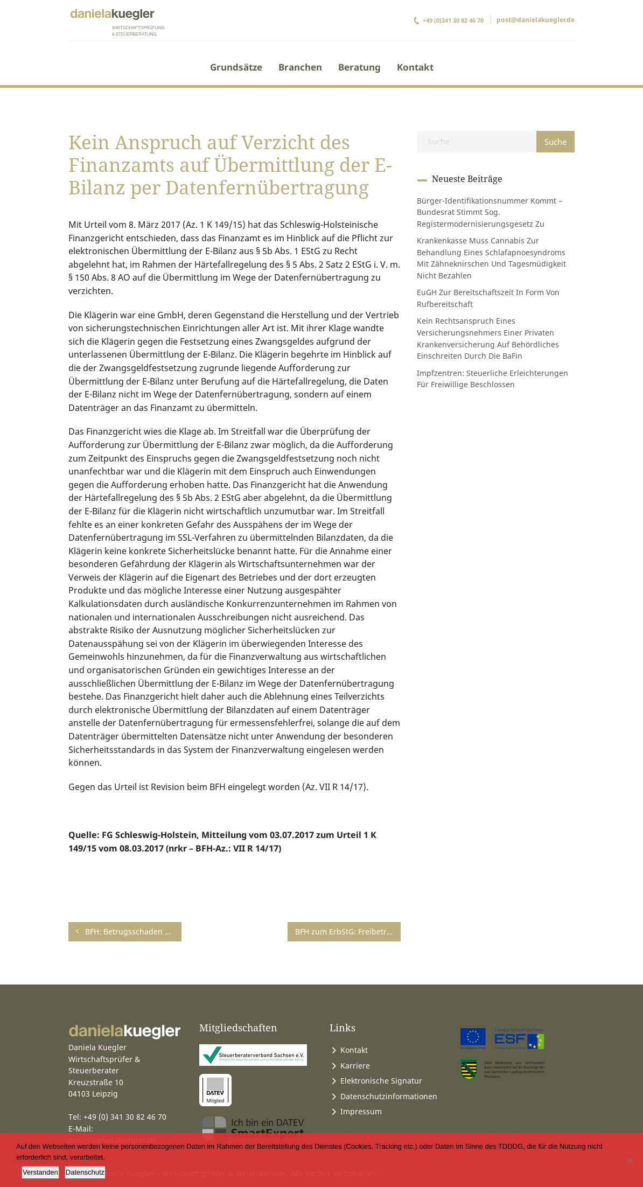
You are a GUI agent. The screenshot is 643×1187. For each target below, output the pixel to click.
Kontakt (415, 67)
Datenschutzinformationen (388, 1096)
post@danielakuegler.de (536, 19)
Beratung (359, 67)
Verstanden (40, 1172)
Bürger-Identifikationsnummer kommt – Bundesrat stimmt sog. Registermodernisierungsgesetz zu (489, 212)
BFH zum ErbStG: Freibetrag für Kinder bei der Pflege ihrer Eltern (348, 931)
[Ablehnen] (629, 1160)
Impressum (361, 1111)
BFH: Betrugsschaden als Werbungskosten (128, 931)
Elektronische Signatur (381, 1081)
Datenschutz (85, 1172)
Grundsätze (236, 67)
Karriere (355, 1065)
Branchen (300, 67)
